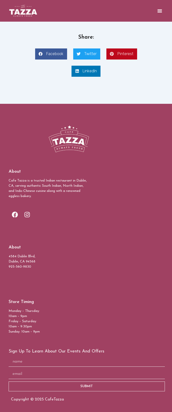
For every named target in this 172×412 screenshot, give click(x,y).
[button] (159, 11)
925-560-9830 (20, 267)
